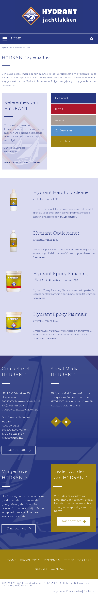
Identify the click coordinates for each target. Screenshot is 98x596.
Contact (58, 569)
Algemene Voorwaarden (67, 591)
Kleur (69, 560)
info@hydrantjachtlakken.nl (20, 409)
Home (18, 48)
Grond (59, 119)
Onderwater (63, 130)
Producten (30, 560)
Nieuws (41, 569)
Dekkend (61, 98)
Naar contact (16, 450)
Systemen (52, 560)
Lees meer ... (70, 216)
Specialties (62, 141)
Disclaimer (89, 591)
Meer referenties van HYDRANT (23, 162)
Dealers (84, 560)
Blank (59, 109)
